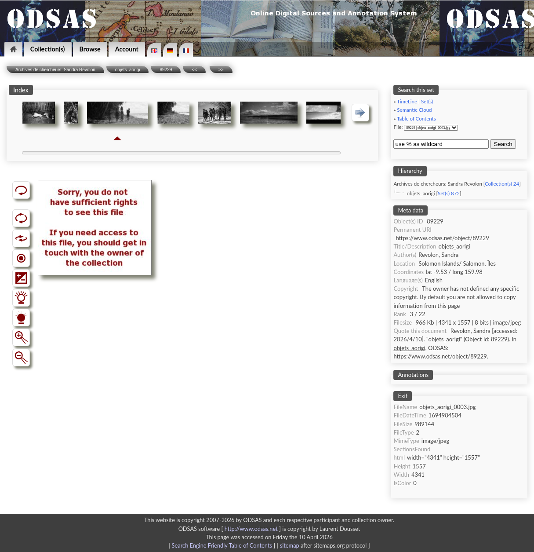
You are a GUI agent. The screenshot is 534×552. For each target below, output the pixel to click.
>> (221, 69)
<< (194, 69)
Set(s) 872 (449, 193)
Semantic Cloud (414, 110)
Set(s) (427, 101)
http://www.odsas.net (251, 528)
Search (503, 144)
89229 (166, 69)
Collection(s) (47, 49)
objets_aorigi (127, 69)
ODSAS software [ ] (230, 528)
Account (126, 49)
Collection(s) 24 (502, 183)
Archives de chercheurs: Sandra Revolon (55, 69)
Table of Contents (416, 118)
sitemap (289, 545)
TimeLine (407, 101)
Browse (90, 49)
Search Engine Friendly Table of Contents (222, 545)
